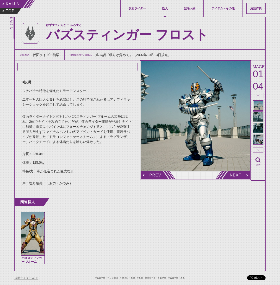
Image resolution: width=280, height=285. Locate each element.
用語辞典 (256, 8)
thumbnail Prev (258, 95)
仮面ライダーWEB (26, 278)
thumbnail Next (258, 150)
